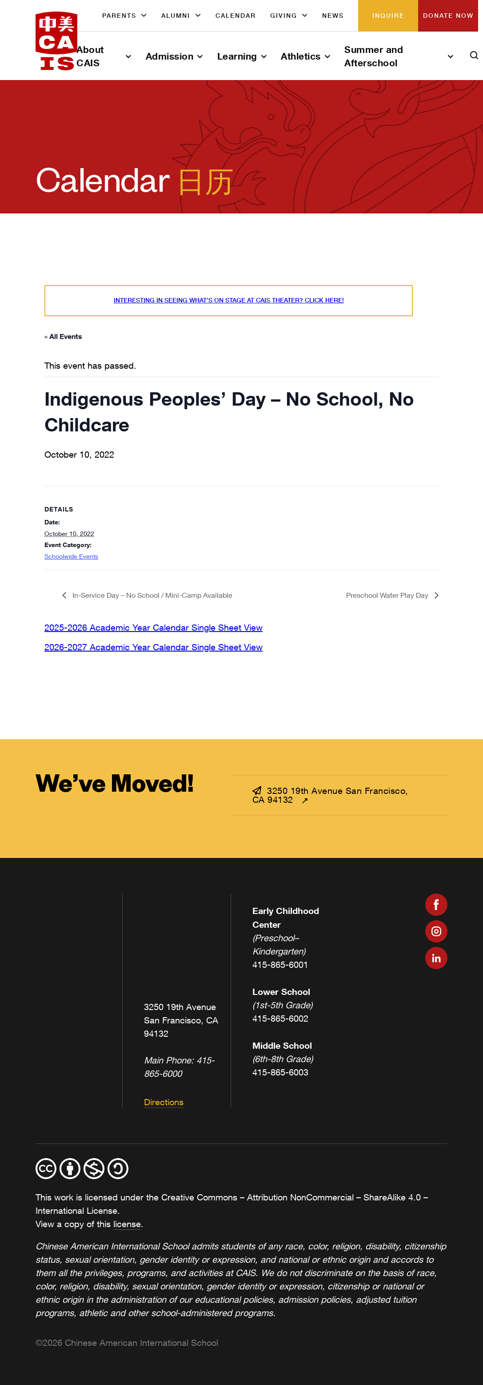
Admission (170, 56)
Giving (283, 15)
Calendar (236, 15)
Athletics (301, 56)
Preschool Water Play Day (388, 595)
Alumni (175, 15)
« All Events (63, 336)
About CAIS (90, 56)
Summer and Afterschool (373, 56)
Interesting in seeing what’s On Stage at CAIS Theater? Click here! (229, 300)
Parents (119, 15)
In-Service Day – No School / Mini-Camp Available (151, 595)
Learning (237, 56)
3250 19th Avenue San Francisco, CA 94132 (330, 795)
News (333, 15)
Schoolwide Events (71, 556)
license (127, 1224)
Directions (164, 1102)
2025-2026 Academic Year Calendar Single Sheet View (153, 627)
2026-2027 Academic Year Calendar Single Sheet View (153, 647)
